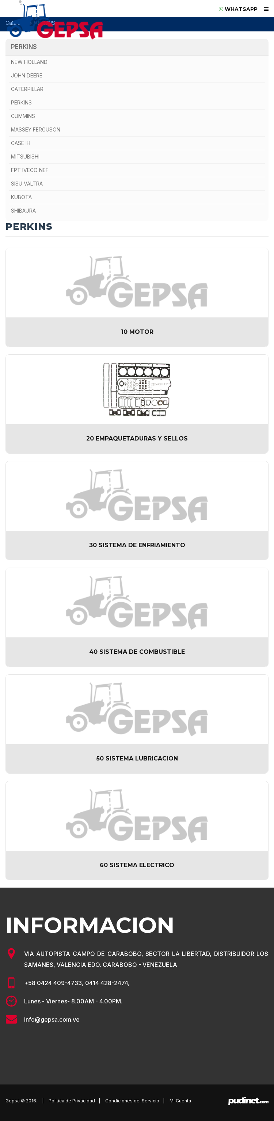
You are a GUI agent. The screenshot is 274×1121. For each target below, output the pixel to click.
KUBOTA (21, 197)
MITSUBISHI (25, 156)
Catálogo (16, 23)
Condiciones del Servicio (132, 1100)
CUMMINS (23, 116)
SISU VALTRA (27, 183)
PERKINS (24, 46)
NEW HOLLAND (29, 62)
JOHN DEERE (26, 75)
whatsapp (238, 9)
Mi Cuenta (180, 1100)
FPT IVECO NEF (30, 170)
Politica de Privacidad (72, 1100)
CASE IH (20, 143)
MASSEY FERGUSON (35, 129)
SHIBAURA (23, 210)
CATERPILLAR (27, 89)
